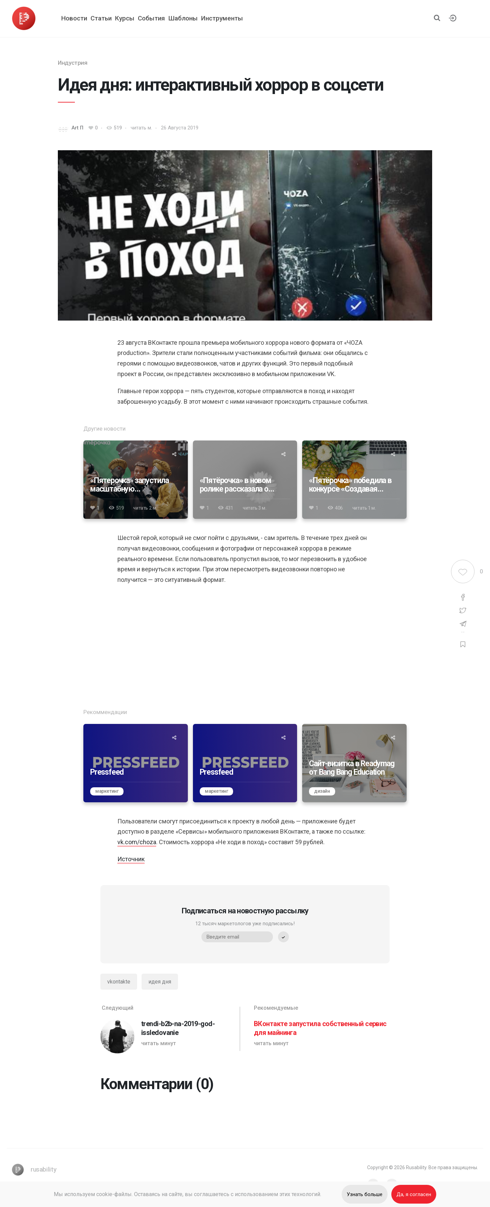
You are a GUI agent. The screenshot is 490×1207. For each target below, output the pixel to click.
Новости (74, 18)
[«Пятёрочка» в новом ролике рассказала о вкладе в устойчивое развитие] (245, 479)
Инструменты (222, 18)
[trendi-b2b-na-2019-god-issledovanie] (168, 1028)
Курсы (124, 18)
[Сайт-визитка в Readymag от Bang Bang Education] (354, 763)
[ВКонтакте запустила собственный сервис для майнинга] (322, 1028)
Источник (131, 859)
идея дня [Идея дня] (159, 981)
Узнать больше (365, 1194)
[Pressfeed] (135, 763)
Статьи (101, 18)
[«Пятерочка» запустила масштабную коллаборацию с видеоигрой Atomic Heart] (135, 479)
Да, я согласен (413, 1194)
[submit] (283, 936)
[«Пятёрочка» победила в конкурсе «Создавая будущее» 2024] (354, 479)
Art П (77, 128)
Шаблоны (183, 18)
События (151, 18)
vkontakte (118, 981)
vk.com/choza (136, 842)
